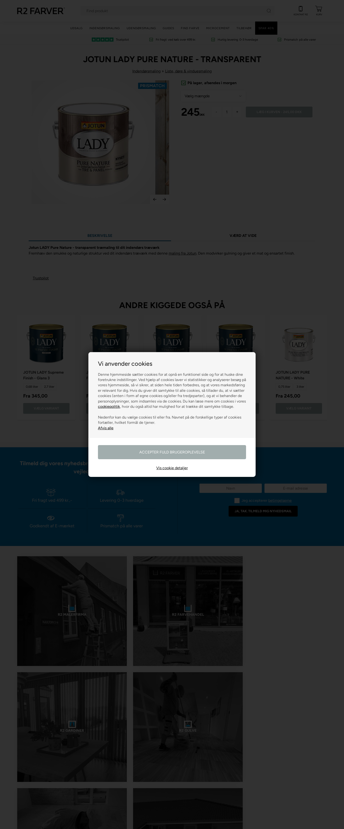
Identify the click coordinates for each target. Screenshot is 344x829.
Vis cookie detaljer (172, 468)
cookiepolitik (109, 406)
